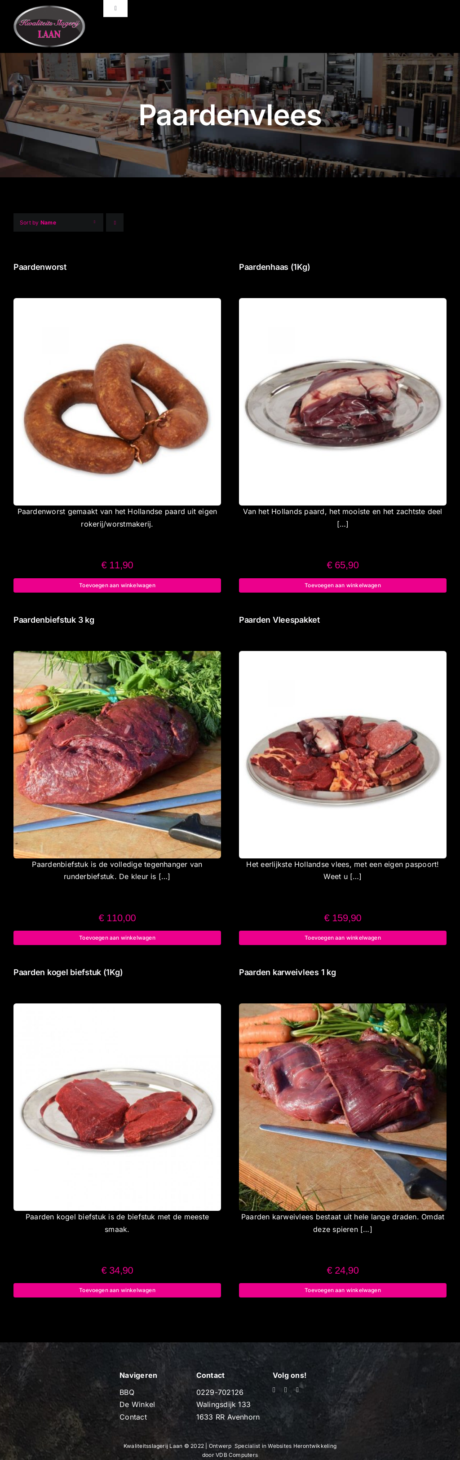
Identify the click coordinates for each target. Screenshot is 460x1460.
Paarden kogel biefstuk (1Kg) (68, 972)
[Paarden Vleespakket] (343, 656)
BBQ (126, 1392)
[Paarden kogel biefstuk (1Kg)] (117, 1009)
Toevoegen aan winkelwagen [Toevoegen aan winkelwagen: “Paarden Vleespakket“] (343, 937)
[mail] (297, 1390)
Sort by (38, 222)
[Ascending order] (115, 222)
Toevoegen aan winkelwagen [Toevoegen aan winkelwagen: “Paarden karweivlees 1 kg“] (343, 1290)
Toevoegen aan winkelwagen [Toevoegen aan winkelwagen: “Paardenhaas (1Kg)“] (343, 585)
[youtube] (285, 1390)
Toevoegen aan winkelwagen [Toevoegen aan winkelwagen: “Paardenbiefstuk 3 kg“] (117, 937)
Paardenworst (39, 267)
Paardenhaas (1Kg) (274, 267)
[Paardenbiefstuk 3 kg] (117, 656)
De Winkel (137, 1404)
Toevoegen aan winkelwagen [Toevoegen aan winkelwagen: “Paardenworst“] (117, 585)
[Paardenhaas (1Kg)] (343, 303)
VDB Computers (237, 1454)
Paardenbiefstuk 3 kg (53, 619)
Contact (133, 1416)
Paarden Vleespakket (279, 619)
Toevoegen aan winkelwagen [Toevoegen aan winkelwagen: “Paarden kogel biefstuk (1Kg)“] (117, 1290)
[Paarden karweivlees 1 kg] (343, 1009)
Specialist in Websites (263, 1445)
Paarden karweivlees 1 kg (287, 972)
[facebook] (274, 1390)
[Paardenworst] (117, 303)
